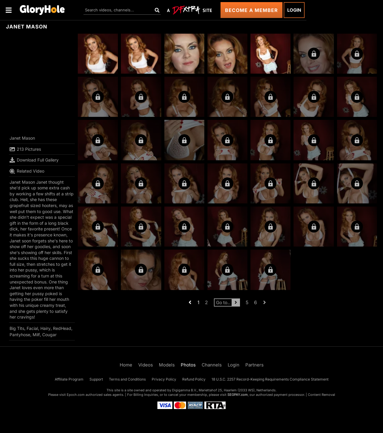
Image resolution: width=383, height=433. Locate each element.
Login (294, 10)
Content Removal (321, 395)
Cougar (49, 334)
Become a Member (251, 10)
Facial (32, 328)
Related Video (27, 171)
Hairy (45, 328)
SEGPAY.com (237, 395)
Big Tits (17, 328)
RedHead (62, 328)
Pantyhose (20, 334)
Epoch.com (76, 395)
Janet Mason (22, 138)
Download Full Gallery (34, 160)
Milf (36, 334)
